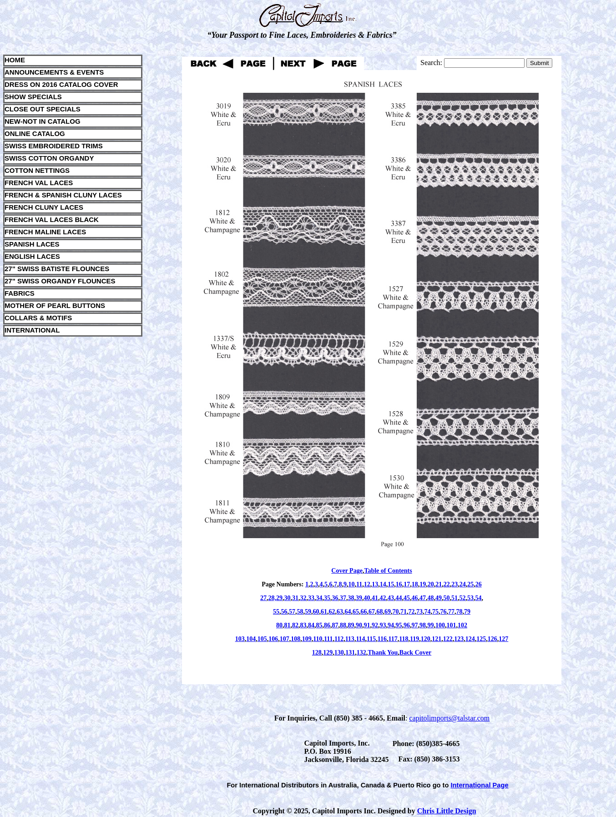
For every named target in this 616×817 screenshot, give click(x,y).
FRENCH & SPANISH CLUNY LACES (63, 195)
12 (367, 584)
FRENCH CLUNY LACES (44, 207)
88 (343, 625)
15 (391, 584)
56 (284, 611)
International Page (480, 785)
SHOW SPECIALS (33, 97)
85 (319, 625)
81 (287, 625)
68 (380, 611)
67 (372, 611)
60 (316, 611)
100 (440, 625)
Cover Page (347, 570)
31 (295, 598)
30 (287, 598)
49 (438, 598)
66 (364, 611)
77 (451, 611)
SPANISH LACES (32, 244)
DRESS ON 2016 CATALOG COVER (61, 84)
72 (412, 611)
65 (356, 611)
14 (383, 584)
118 (403, 638)
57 (292, 611)
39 (359, 598)
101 (451, 625)
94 (391, 625)
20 (431, 584)
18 (415, 584)
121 (436, 638)
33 (311, 598)
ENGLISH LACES (32, 256)
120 (425, 638)
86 (327, 625)
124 (470, 638)
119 (414, 638)
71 (403, 611)
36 (335, 598)
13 (375, 584)
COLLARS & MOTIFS (38, 318)
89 (351, 625)
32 (303, 598)
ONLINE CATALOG (35, 133)
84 (311, 625)
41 (375, 598)
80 (279, 625)
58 (300, 611)
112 (338, 638)
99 (431, 625)
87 (335, 625)
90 (359, 625)
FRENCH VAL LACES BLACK (52, 219)
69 (387, 611)
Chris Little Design (446, 811)
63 (340, 611)
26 (478, 584)
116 (382, 638)
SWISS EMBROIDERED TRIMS (54, 146)
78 (459, 611)
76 (443, 611)
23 (454, 584)
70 (396, 611)
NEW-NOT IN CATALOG (43, 121)
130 (339, 652)
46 (415, 598)
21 (438, 584)
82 (295, 625)
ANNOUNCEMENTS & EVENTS (54, 72)
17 (407, 584)
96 (407, 625)
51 (454, 598)
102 (462, 625)
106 (273, 638)
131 (350, 652)
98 (422, 625)
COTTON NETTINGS (37, 170)
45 (407, 598)
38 (351, 598)
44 (399, 598)
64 (348, 611)
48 (431, 598)
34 (319, 598)
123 (459, 638)
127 (503, 638)
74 (427, 611)
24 (462, 584)
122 (448, 638)
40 (367, 598)
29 (279, 598)
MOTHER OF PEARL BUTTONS (55, 305)
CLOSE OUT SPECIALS (43, 109)
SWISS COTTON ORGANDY (49, 158)
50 (447, 598)
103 (240, 638)
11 (359, 584)
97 (415, 625)
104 (251, 638)
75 (435, 611)
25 (470, 584)
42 (383, 598)
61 (324, 611)
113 (349, 638)
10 (351, 584)
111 (328, 638)
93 (383, 625)
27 (263, 598)
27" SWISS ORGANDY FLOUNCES (60, 281)
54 (478, 598)
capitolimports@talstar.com (449, 718)
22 (447, 584)
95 (399, 625)
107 (284, 638)
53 (470, 598)
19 (422, 584)
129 (328, 652)
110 (317, 638)
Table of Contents (388, 570)
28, (272, 598)
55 (276, 611)
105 (262, 638)
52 (462, 598)
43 (391, 598)
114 (360, 638)
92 (375, 625)
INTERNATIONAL (32, 330)
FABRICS (20, 293)
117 (393, 638)
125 (481, 638)
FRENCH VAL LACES (39, 183)
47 (422, 598)
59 (308, 611)
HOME (15, 60)
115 (371, 638)
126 (492, 638)
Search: (431, 62)
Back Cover (415, 652)
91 (367, 625)
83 (303, 625)
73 (419, 611)
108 (295, 638)
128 (317, 652)
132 (361, 652)
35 (327, 598)
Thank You (383, 652)
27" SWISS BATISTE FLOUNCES (57, 268)
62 (332, 611)
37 (343, 598)
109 (307, 638)
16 (399, 584)
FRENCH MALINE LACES (45, 232)
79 (467, 611)
